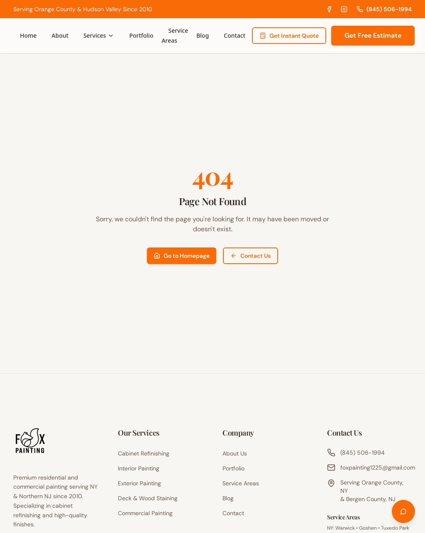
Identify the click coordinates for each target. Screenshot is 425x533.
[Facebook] (329, 9)
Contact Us (250, 255)
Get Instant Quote (289, 35)
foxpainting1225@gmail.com (369, 467)
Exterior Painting (139, 483)
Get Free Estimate (372, 35)
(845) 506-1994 (384, 9)
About (59, 35)
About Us (234, 453)
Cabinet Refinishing (143, 453)
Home (28, 35)
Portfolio (141, 35)
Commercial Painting (145, 513)
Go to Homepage (182, 255)
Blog (202, 35)
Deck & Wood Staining (148, 498)
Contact (234, 35)
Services (99, 35)
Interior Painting (138, 468)
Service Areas (174, 35)
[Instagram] (344, 9)
